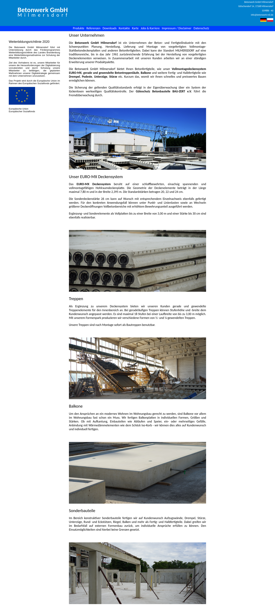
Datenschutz (201, 28)
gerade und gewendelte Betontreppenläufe (111, 73)
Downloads (110, 28)
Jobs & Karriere (150, 28)
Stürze (113, 77)
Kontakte (124, 28)
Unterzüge (100, 77)
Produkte (78, 28)
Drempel (74, 77)
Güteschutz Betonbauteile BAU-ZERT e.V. (164, 91)
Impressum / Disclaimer (176, 28)
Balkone (146, 73)
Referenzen (93, 28)
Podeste (87, 77)
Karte (135, 28)
